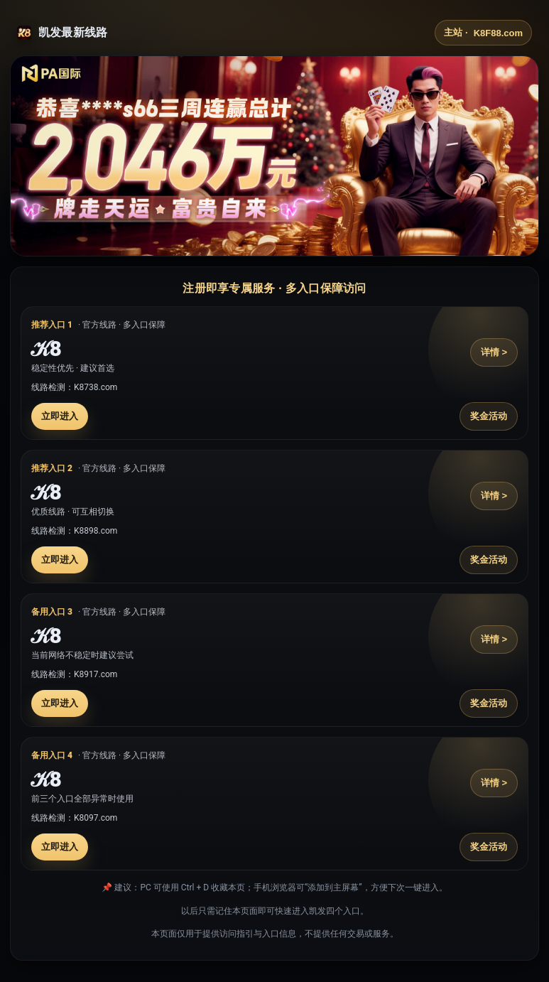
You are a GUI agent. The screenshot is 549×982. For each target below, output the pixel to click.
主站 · (483, 32)
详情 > (494, 352)
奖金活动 (488, 416)
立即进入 (59, 416)
